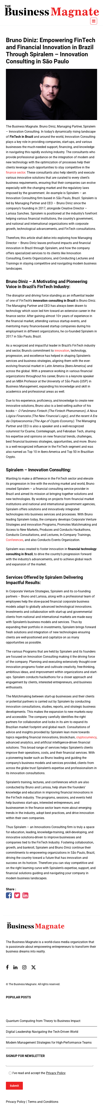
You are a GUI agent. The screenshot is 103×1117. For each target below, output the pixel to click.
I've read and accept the (39, 1073)
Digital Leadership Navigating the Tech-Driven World (42, 1032)
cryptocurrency (86, 737)
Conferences (14, 540)
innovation (62, 350)
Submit (14, 1085)
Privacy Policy (56, 1073)
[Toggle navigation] (93, 21)
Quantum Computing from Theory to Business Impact (43, 1021)
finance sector (15, 172)
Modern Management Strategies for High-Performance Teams (49, 1042)
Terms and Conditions (43, 1102)
